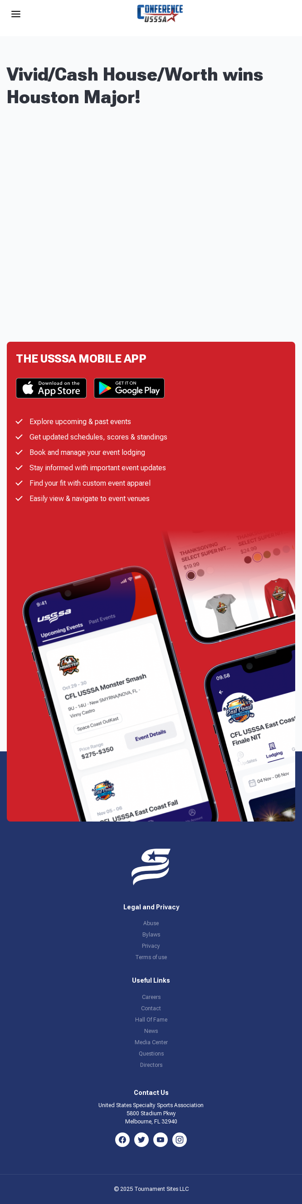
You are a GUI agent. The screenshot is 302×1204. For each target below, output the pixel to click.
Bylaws (151, 935)
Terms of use (151, 957)
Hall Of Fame (151, 1020)
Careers (151, 997)
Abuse (151, 923)
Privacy (151, 946)
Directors (151, 1065)
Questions (151, 1054)
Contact (151, 1008)
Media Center (151, 1042)
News (151, 1031)
